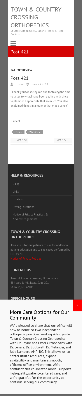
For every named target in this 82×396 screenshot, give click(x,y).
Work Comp (35, 132)
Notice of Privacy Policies (25, 258)
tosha (19, 84)
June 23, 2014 (39, 84)
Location (18, 199)
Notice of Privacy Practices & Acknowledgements (30, 217)
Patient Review (21, 70)
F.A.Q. (16, 184)
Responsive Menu (13, 43)
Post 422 (63, 140)
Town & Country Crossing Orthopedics (35, 17)
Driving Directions (23, 207)
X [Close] (77, 317)
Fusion (19, 132)
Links (16, 192)
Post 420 (19, 140)
